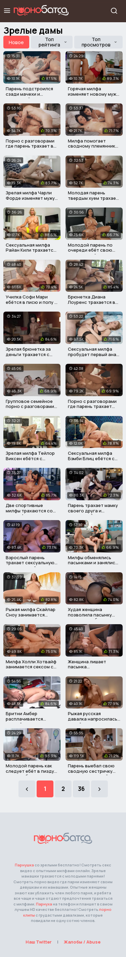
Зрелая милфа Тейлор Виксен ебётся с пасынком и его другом (31, 458)
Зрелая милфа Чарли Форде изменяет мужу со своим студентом (30, 198)
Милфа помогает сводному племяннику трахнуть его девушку (93, 146)
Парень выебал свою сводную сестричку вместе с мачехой (91, 771)
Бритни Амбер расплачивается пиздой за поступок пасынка (28, 721)
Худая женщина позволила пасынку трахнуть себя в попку (93, 614)
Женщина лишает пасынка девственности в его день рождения (92, 669)
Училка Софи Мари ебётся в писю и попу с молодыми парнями (31, 302)
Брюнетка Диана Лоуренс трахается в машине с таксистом (91, 302)
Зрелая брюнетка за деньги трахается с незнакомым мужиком (30, 354)
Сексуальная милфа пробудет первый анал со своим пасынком (93, 354)
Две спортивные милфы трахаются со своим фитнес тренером (29, 513)
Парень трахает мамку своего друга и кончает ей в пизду (93, 510)
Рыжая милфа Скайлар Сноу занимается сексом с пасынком (30, 614)
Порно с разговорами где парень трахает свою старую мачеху (92, 406)
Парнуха (44, 903)
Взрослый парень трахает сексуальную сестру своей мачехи (30, 562)
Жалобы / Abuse (82, 942)
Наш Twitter (39, 942)
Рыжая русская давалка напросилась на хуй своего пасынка (93, 718)
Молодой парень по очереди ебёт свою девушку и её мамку (90, 250)
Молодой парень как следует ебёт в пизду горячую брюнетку (30, 771)
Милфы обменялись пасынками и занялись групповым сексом (93, 562)
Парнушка (24, 864)
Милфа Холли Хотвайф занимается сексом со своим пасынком (31, 667)
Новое (16, 42)
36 (81, 789)
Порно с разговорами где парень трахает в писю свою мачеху (30, 146)
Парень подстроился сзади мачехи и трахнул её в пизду (29, 94)
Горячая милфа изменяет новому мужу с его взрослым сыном (93, 94)
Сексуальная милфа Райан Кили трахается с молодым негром (31, 250)
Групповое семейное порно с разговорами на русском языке (30, 406)
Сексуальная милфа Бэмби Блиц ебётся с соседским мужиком (91, 458)
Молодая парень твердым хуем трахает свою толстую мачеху (93, 198)
